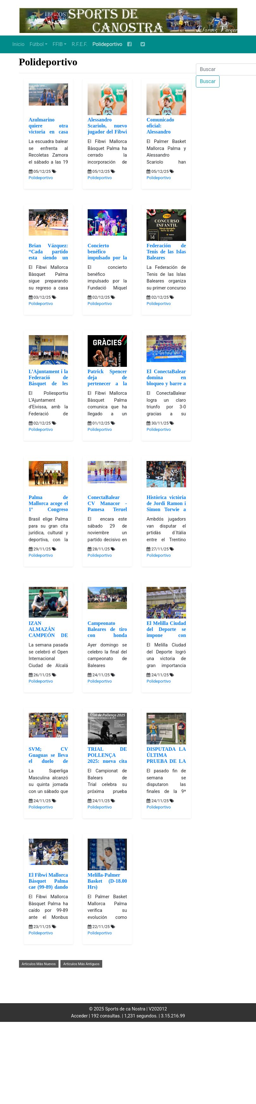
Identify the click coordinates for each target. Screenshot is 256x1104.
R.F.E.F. (79, 44)
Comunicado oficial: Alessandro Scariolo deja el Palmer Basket (166, 132)
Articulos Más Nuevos (39, 964)
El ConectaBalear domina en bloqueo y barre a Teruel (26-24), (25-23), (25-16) (166, 384)
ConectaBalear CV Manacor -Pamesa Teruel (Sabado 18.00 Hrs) (107, 509)
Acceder (79, 1016)
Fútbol (36, 44)
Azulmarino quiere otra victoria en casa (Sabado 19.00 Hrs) (48, 132)
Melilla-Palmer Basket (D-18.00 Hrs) (107, 881)
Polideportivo (107, 44)
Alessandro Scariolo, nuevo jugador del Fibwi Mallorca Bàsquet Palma (107, 132)
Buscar (208, 81)
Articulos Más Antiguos (81, 964)
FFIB (58, 44)
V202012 (158, 1009)
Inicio (18, 44)
